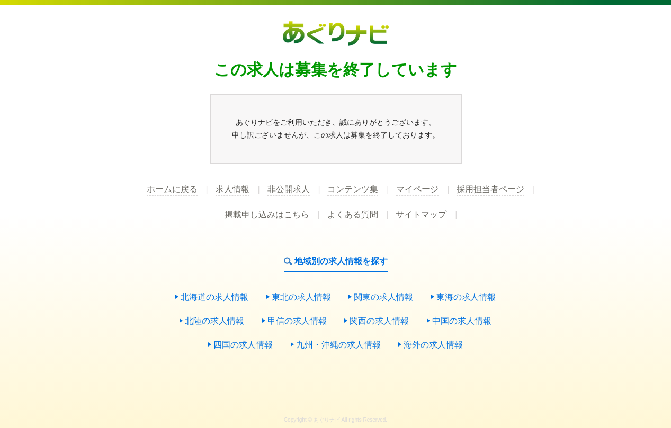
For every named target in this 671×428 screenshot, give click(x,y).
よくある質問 (352, 215)
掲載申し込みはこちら (267, 215)
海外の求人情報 (433, 345)
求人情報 (232, 189)
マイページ (417, 189)
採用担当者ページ (490, 189)
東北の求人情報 (301, 297)
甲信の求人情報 (297, 321)
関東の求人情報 (383, 297)
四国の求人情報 (243, 345)
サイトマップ (421, 215)
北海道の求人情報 (214, 297)
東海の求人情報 (466, 297)
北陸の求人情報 (214, 321)
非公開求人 (288, 189)
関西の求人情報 (379, 321)
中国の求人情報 (461, 321)
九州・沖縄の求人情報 (338, 345)
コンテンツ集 (352, 189)
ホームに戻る (172, 189)
